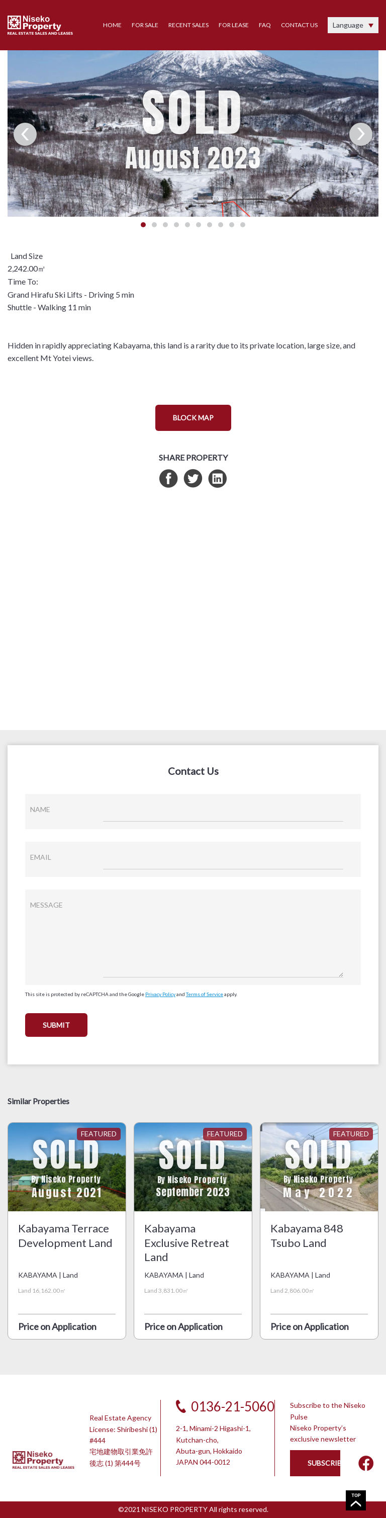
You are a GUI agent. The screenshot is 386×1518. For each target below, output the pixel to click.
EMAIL (40, 857)
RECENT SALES (188, 25)
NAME (40, 809)
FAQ (265, 25)
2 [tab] (154, 224)
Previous (25, 134)
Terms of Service (204, 994)
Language (348, 25)
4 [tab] (176, 224)
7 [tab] (209, 224)
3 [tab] (165, 224)
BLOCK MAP (193, 417)
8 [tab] (220, 224)
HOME (112, 25)
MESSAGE (46, 905)
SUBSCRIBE (324, 1463)
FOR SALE (145, 25)
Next (360, 134)
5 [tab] (187, 224)
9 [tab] (231, 224)
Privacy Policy (160, 994)
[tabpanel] (193, 128)
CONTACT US (299, 25)
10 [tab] (242, 224)
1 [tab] (143, 224)
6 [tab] (198, 224)
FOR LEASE (234, 25)
